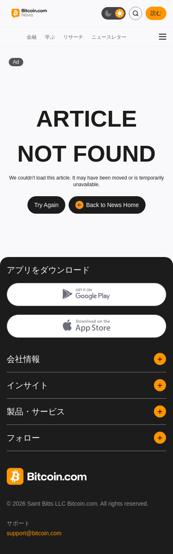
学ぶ (50, 37)
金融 (32, 37)
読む (156, 13)
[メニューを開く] (162, 37)
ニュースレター (108, 37)
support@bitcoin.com (34, 533)
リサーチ (73, 37)
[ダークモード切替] (113, 13)
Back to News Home (107, 205)
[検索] (135, 13)
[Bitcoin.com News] (29, 13)
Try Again (46, 205)
